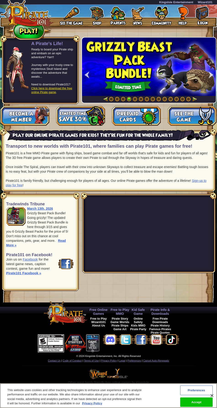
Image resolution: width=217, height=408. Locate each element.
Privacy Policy (109, 360)
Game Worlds (120, 322)
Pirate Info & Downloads (160, 312)
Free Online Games (99, 312)
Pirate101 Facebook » (23, 273)
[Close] (212, 396)
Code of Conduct (72, 360)
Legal (122, 360)
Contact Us (54, 360)
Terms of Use (91, 360)
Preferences (134, 360)
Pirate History (160, 325)
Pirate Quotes (160, 332)
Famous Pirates (160, 329)
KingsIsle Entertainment (176, 2)
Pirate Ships (119, 325)
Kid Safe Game (138, 312)
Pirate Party (138, 329)
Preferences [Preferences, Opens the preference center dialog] (196, 390)
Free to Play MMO (120, 312)
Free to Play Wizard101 (98, 320)
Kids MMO (138, 325)
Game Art (119, 329)
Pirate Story (120, 318)
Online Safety (138, 320)
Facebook (30, 259)
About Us (98, 325)
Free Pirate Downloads (160, 320)
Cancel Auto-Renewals (156, 360)
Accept (196, 402)
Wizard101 (205, 2)
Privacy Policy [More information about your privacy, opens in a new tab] (92, 403)
